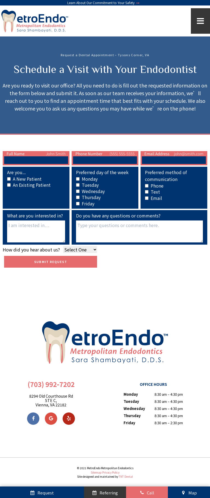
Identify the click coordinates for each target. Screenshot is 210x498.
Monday (131, 394)
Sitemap (96, 472)
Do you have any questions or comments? (118, 215)
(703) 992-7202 (51, 384)
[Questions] (139, 231)
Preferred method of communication (166, 175)
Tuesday (131, 401)
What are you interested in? (35, 215)
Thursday (132, 415)
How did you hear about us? (31, 249)
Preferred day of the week (102, 172)
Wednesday (134, 408)
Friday (129, 422)
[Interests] (36, 231)
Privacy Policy (110, 472)
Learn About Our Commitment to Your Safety (103, 3)
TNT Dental (126, 476)
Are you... (16, 172)
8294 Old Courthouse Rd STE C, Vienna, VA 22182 (51, 400)
